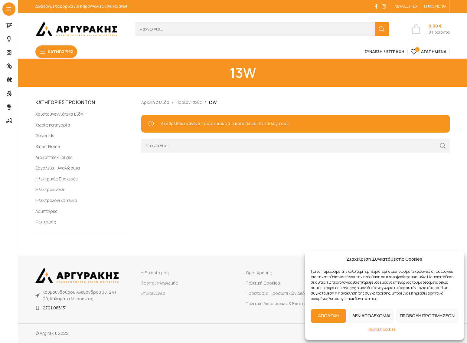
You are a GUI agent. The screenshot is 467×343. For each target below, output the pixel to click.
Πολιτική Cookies (381, 329)
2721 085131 (55, 308)
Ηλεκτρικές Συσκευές (56, 179)
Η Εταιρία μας (155, 272)
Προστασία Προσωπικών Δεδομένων (283, 293)
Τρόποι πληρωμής (159, 283)
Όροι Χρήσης (259, 272)
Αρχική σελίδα (155, 102)
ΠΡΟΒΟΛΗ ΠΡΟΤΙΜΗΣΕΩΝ (427, 315)
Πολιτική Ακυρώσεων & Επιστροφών (282, 303)
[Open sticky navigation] (56, 52)
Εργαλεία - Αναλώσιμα (57, 168)
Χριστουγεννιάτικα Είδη (59, 114)
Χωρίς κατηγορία (52, 125)
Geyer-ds (44, 135)
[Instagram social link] (384, 6)
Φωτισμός (45, 222)
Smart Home (47, 146)
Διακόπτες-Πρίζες (54, 157)
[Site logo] (76, 28)
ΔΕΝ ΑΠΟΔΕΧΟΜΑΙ (371, 315)
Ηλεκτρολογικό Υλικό (56, 200)
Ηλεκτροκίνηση (50, 189)
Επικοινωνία (153, 293)
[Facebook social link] (376, 6)
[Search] (262, 29)
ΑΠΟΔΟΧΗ (328, 315)
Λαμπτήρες (46, 211)
